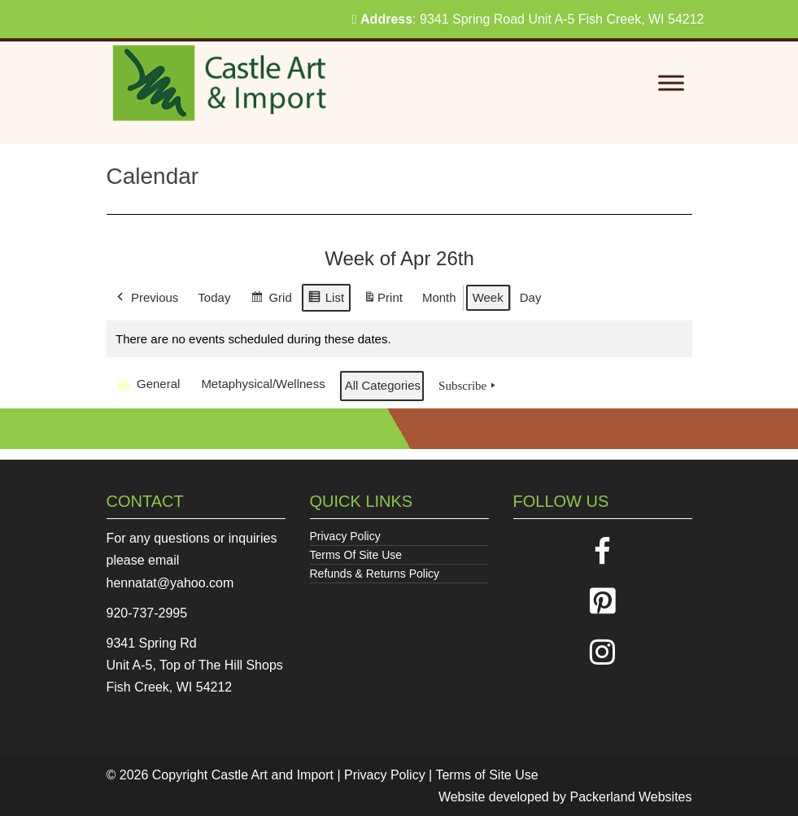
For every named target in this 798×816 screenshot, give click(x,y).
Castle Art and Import (272, 775)
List (325, 299)
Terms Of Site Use (356, 554)
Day (530, 297)
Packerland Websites (631, 797)
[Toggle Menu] (671, 83)
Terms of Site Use (486, 775)
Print (383, 300)
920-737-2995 (147, 613)
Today (214, 297)
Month (438, 297)
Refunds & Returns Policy (375, 573)
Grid (271, 299)
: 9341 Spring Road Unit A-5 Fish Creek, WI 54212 (528, 19)
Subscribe (468, 385)
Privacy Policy (345, 536)
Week (487, 297)
